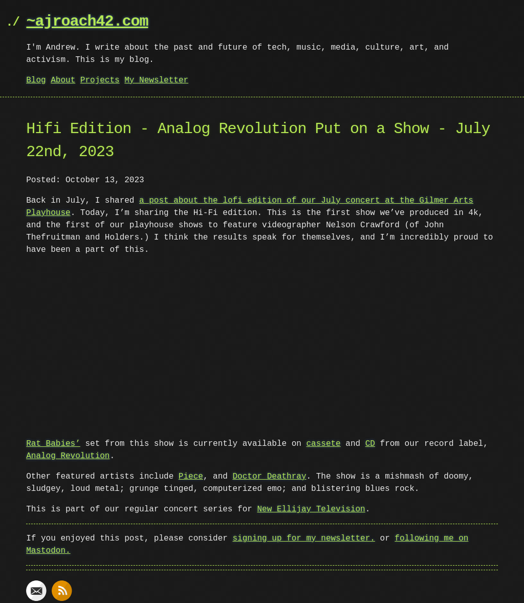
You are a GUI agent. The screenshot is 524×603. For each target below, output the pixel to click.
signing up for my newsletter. (303, 537)
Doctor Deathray (269, 475)
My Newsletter (156, 80)
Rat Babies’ (53, 442)
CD (370, 442)
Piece (191, 475)
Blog (36, 80)
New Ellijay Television (311, 508)
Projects (100, 80)
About (63, 80)
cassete (323, 442)
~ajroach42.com (87, 21)
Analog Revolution (68, 455)
